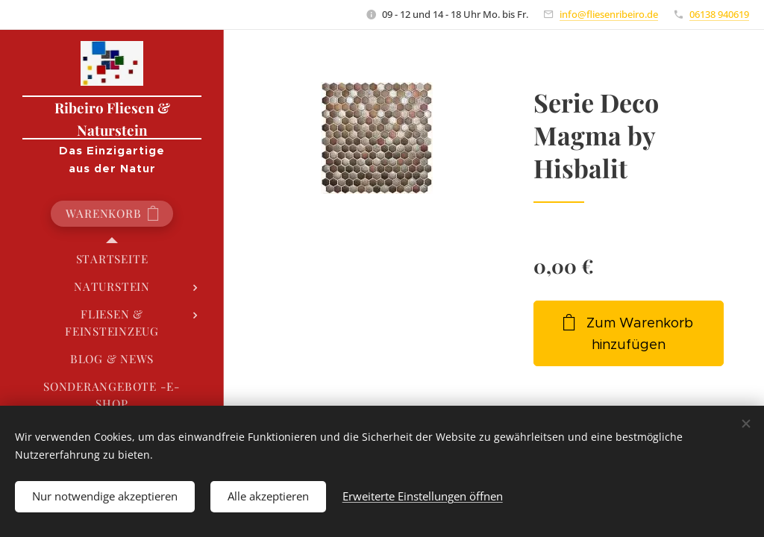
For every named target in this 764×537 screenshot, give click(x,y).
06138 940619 (719, 14)
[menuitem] (111, 259)
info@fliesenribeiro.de (609, 14)
